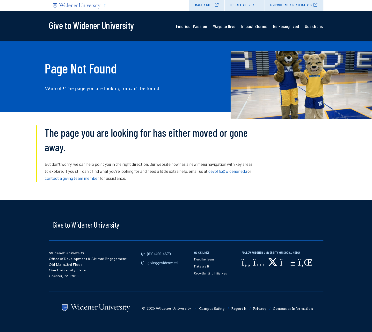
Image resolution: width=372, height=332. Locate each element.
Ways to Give (224, 26)
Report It (239, 308)
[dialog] (357, 317)
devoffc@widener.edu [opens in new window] (227, 171)
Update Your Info (244, 4)
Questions (314, 26)
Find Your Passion (191, 26)
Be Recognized (286, 26)
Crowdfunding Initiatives (291, 4)
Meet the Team (204, 259)
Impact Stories (254, 26)
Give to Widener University (85, 224)
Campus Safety (212, 308)
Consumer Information (293, 308)
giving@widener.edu (163, 262)
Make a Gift (204, 4)
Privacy (259, 308)
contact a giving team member (72, 178)
